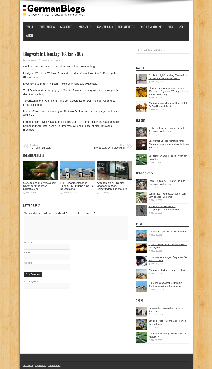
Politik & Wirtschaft (151, 26)
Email (27, 252)
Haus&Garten (85, 26)
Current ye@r (31, 281)
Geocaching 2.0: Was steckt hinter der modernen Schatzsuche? (39, 185)
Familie (29, 26)
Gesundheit (66, 26)
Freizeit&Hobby (47, 26)
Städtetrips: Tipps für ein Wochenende (168, 231)
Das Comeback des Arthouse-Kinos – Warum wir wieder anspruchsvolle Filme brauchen (169, 144)
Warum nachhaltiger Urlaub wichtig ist (168, 270)
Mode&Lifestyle (126, 26)
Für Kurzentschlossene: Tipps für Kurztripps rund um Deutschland (77, 185)
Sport (181, 26)
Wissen (30, 35)
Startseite (28, 365)
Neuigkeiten (32, 60)
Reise (170, 26)
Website (28, 263)
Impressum (40, 365)
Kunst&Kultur (105, 26)
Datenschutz (54, 365)
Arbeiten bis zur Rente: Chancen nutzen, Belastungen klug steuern (112, 185)
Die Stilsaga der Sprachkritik (103, 146)
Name (27, 242)
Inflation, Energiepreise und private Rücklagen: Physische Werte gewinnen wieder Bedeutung (168, 91)
